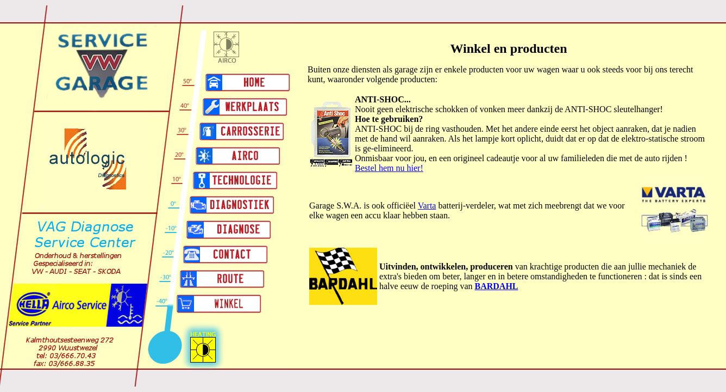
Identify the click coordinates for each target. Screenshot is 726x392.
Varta (427, 205)
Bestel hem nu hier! (389, 168)
